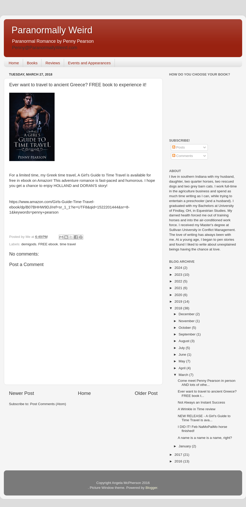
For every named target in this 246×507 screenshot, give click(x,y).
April (183, 368)
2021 (179, 288)
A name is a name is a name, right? (205, 438)
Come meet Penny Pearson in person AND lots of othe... (206, 383)
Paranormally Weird (52, 30)
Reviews (52, 63)
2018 (179, 308)
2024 (179, 268)
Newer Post (21, 393)
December (187, 314)
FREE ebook (48, 244)
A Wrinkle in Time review (197, 409)
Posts (178, 147)
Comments (182, 156)
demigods (28, 244)
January (185, 446)
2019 (179, 301)
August (184, 341)
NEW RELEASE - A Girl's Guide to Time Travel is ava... (204, 418)
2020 (179, 295)
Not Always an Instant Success (201, 402)
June (183, 354)
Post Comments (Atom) (48, 404)
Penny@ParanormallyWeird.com (44, 47)
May (182, 361)
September (188, 334)
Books (32, 63)
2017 (179, 455)
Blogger (151, 488)
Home (14, 63)
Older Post (146, 393)
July (182, 348)
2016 (179, 461)
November (187, 321)
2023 (179, 275)
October (185, 328)
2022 (179, 281)
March (184, 375)
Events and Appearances (89, 63)
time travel (68, 244)
